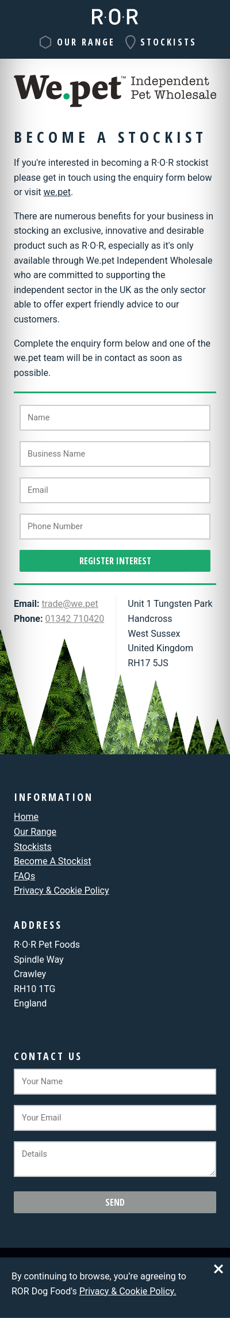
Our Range (86, 42)
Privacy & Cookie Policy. (128, 1290)
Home (26, 816)
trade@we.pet (69, 603)
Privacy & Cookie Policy (61, 890)
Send (115, 1202)
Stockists (168, 42)
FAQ (24, 876)
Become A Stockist (52, 861)
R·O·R (115, 17)
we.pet (57, 192)
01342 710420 (74, 618)
